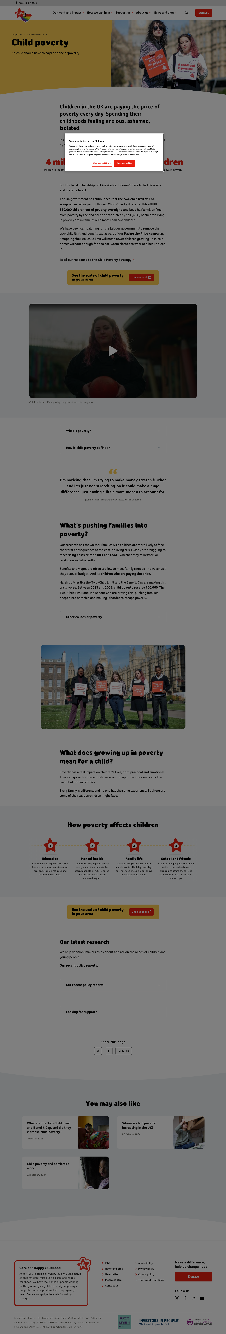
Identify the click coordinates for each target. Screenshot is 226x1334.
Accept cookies (124, 163)
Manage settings (102, 163)
